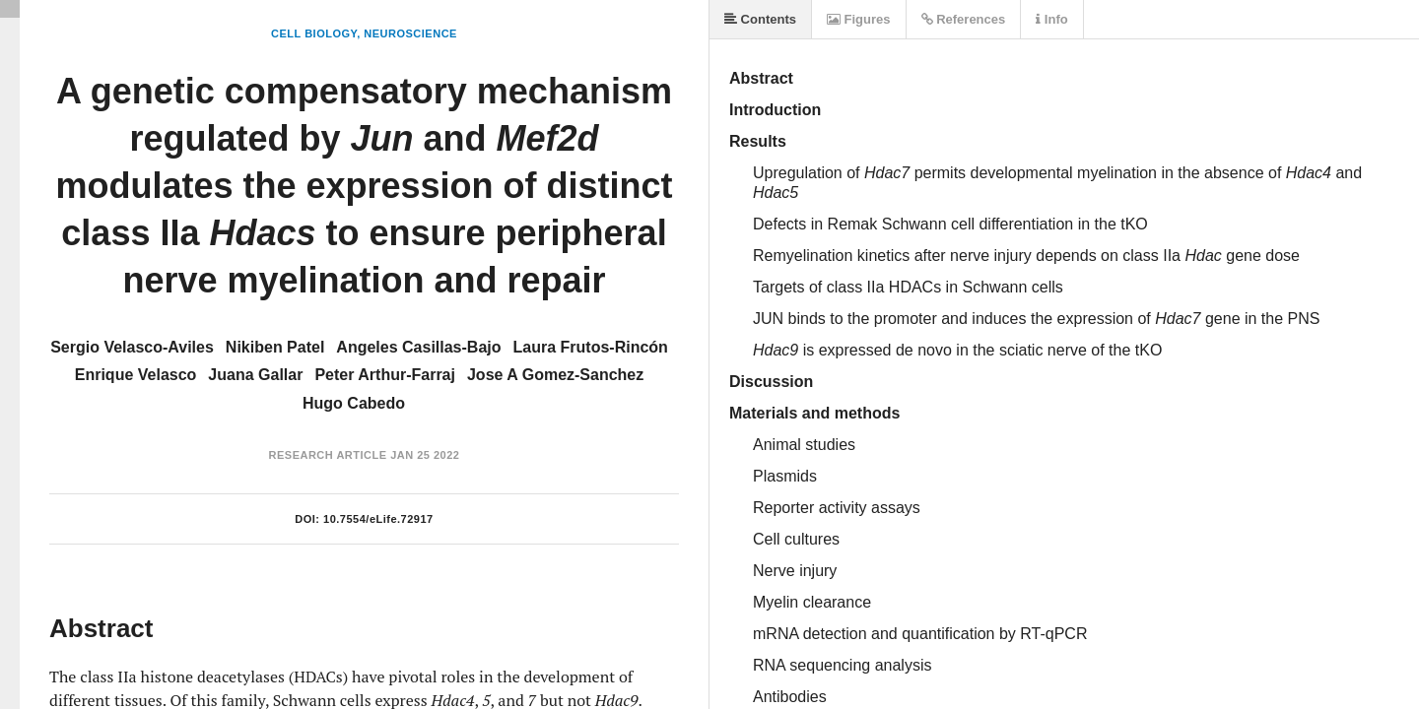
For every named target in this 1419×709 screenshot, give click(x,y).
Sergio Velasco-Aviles (132, 347)
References (963, 19)
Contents (760, 19)
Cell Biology (314, 33)
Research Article (328, 455)
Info (1051, 19)
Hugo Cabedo (354, 403)
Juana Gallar (255, 374)
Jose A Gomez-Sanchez (555, 374)
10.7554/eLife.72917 (378, 519)
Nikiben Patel (275, 347)
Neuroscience (410, 33)
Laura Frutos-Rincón (590, 347)
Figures (859, 19)
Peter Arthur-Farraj (384, 374)
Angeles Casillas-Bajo (418, 347)
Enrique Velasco (136, 374)
